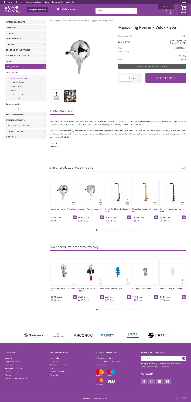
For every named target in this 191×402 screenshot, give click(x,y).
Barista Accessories (13, 104)
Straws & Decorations (14, 109)
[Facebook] (166, 12)
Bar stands (12, 90)
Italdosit (183, 59)
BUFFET (9, 61)
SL (160, 6)
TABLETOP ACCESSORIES (15, 120)
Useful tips (70, 2)
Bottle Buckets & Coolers (17, 82)
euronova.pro (55, 21)
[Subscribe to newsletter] (183, 358)
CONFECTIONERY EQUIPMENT (18, 125)
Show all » (182, 168)
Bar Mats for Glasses (15, 86)
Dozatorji (182, 55)
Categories (54, 361)
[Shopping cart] (183, 10)
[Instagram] (170, 12)
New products (55, 358)
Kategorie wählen (37, 9)
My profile (54, 375)
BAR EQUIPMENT (12, 67)
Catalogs (8, 371)
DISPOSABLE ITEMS (13, 39)
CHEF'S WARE (11, 137)
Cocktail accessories (15, 94)
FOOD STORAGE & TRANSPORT (18, 55)
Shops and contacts (33, 2)
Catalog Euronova (11, 365)
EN (168, 6)
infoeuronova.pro (70, 9)
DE (172, 6)
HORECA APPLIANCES (14, 114)
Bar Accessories (12, 72)
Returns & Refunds (57, 371)
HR (164, 6)
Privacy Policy (55, 368)
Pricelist (8, 375)
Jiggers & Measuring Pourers (18, 78)
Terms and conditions (58, 365)
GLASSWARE (11, 27)
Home (9, 2)
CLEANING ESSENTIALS (15, 131)
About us (18, 2)
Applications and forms (13, 368)
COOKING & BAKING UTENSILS (18, 50)
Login (185, 2)
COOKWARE (10, 44)
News (47, 2)
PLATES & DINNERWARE (15, 22)
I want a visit (57, 2)
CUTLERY (9, 33)
